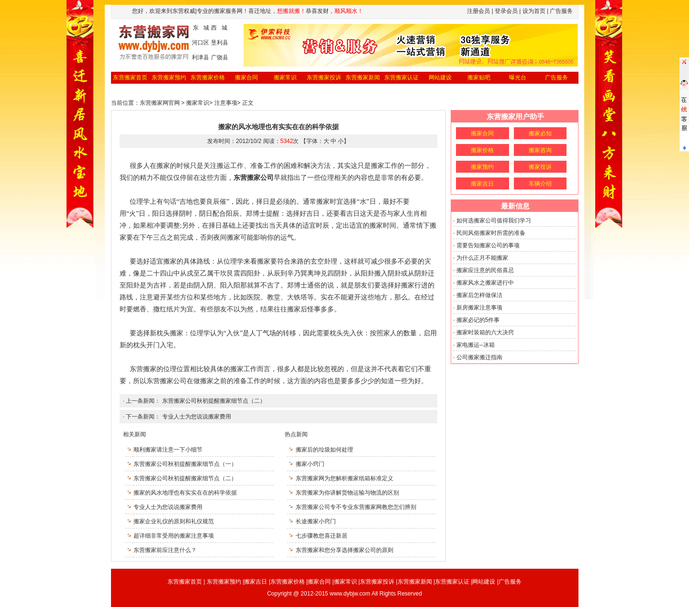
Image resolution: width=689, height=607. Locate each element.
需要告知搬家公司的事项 (488, 245)
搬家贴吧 (478, 77)
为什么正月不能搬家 (482, 257)
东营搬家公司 (166, 381)
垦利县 (219, 42)
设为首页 (533, 11)
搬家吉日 (482, 183)
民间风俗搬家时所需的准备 (490, 233)
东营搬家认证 (401, 77)
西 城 (219, 27)
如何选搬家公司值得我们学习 (493, 220)
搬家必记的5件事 (478, 320)
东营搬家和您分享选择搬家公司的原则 (344, 550)
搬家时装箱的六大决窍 (485, 332)
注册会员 (478, 11)
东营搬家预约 (169, 77)
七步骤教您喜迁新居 (321, 535)
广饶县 (219, 57)
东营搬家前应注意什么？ (165, 550)
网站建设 (440, 77)
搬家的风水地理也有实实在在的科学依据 (185, 492)
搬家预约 (482, 167)
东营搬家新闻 (362, 77)
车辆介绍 (540, 183)
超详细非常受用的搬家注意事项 (173, 535)
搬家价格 (482, 150)
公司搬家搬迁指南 (479, 357)
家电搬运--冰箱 (475, 345)
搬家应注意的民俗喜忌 (485, 270)
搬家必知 (540, 133)
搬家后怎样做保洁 (479, 295)
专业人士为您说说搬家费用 (196, 416)
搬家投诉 (540, 167)
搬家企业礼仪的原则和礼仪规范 (173, 521)
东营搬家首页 (130, 77)
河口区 (200, 42)
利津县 (200, 57)
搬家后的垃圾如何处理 (324, 449)
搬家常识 (285, 77)
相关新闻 (134, 434)
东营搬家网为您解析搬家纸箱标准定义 (344, 478)
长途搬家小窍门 (316, 521)
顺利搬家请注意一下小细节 (167, 449)
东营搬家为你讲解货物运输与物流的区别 (347, 492)
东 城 (201, 27)
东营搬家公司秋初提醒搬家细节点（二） (214, 400)
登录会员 (506, 11)
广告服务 (556, 77)
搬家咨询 (540, 150)
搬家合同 (246, 77)
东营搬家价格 (207, 77)
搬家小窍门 (310, 464)
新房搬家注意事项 (479, 307)
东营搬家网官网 (160, 102)
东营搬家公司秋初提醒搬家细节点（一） (185, 464)
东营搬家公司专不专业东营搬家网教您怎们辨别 (356, 507)
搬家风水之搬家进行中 (485, 282)
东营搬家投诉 (324, 77)
